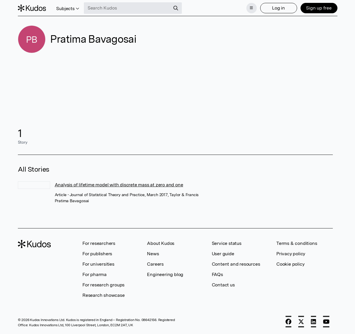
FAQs (217, 274)
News (153, 253)
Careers (155, 264)
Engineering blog (165, 274)
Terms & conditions (296, 243)
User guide (223, 253)
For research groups (103, 285)
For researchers (98, 243)
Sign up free (319, 8)
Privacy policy (290, 253)
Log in (278, 8)
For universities (98, 264)
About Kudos (160, 243)
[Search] (176, 8)
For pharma (94, 274)
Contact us (223, 285)
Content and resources (236, 264)
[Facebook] (288, 321)
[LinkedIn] (313, 321)
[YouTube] (326, 321)
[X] (301, 321)
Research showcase (103, 295)
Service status (226, 243)
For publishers (97, 253)
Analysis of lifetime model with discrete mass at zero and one (119, 184)
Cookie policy (290, 264)
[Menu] (251, 8)
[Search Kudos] (127, 8)
